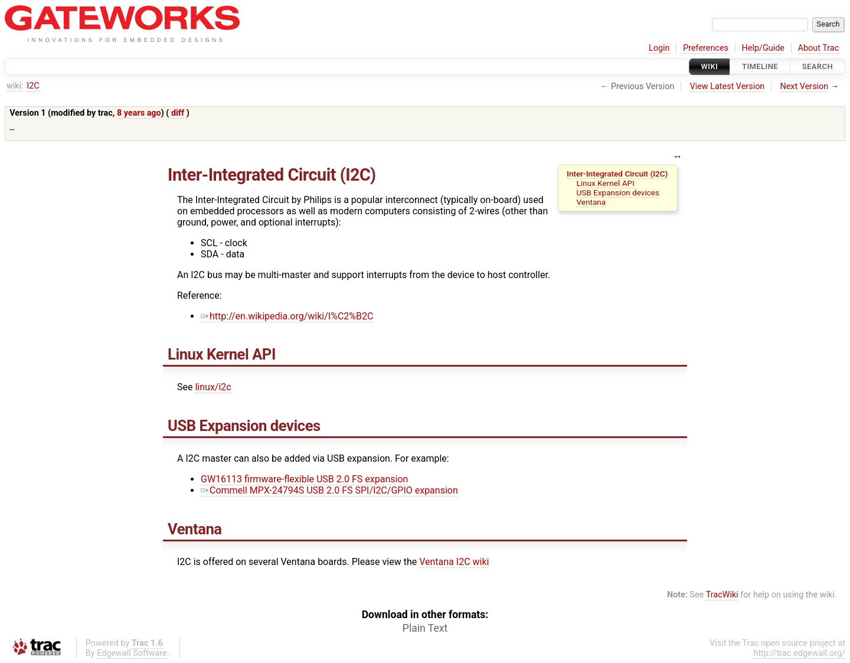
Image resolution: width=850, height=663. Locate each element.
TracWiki (722, 595)
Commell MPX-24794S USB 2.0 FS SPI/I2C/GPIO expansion (329, 490)
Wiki (709, 66)
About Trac (818, 48)
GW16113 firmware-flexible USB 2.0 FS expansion (304, 479)
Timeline (760, 66)
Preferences (705, 48)
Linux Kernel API (605, 183)
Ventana (591, 202)
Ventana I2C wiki (454, 561)
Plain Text (425, 628)
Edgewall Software (132, 653)
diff (177, 113)
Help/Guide (763, 48)
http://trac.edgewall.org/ (799, 653)
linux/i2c (213, 387)
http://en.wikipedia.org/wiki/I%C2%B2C (287, 316)
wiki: (15, 86)
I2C (33, 86)
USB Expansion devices (617, 192)
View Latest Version (727, 86)
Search (817, 66)
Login (659, 48)
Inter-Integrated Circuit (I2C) (617, 173)
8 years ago (139, 113)
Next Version (804, 86)
